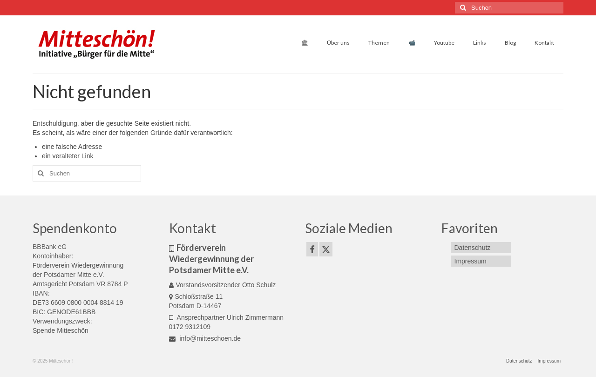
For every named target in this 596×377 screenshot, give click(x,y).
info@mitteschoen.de (205, 338)
